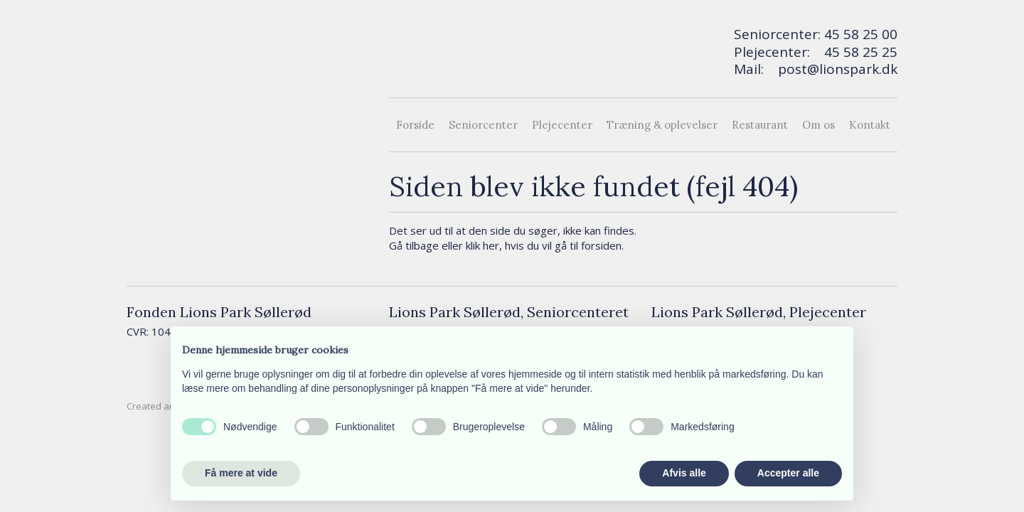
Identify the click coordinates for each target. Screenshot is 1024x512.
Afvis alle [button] (683, 473)
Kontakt (869, 125)
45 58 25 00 (860, 34)
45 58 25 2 (857, 52)
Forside (415, 125)
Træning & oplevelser (662, 125)
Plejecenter (562, 125)
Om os (818, 125)
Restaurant (760, 125)
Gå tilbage (414, 245)
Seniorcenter (483, 125)
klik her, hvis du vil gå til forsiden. (545, 245)
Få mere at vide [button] (241, 473)
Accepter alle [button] (788, 473)
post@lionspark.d (834, 69)
